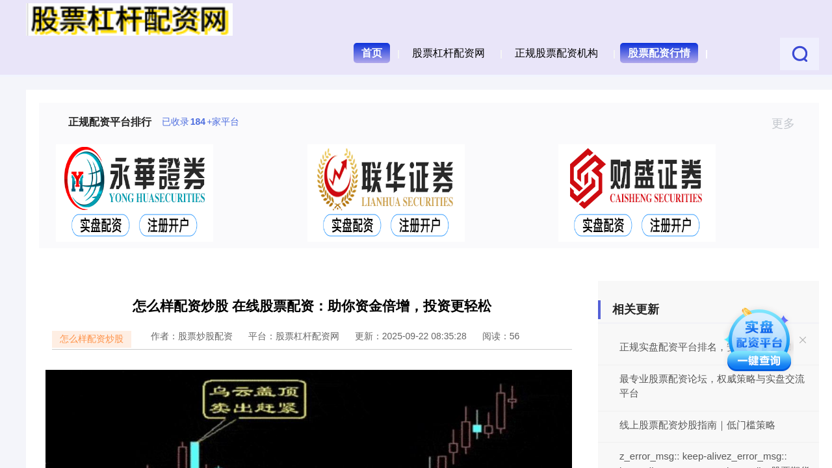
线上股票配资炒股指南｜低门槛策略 (697, 424)
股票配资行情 (659, 52)
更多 (789, 123)
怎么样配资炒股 (92, 338)
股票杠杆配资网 (448, 52)
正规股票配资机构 (556, 52)
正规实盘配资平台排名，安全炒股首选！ (707, 346)
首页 (371, 52)
